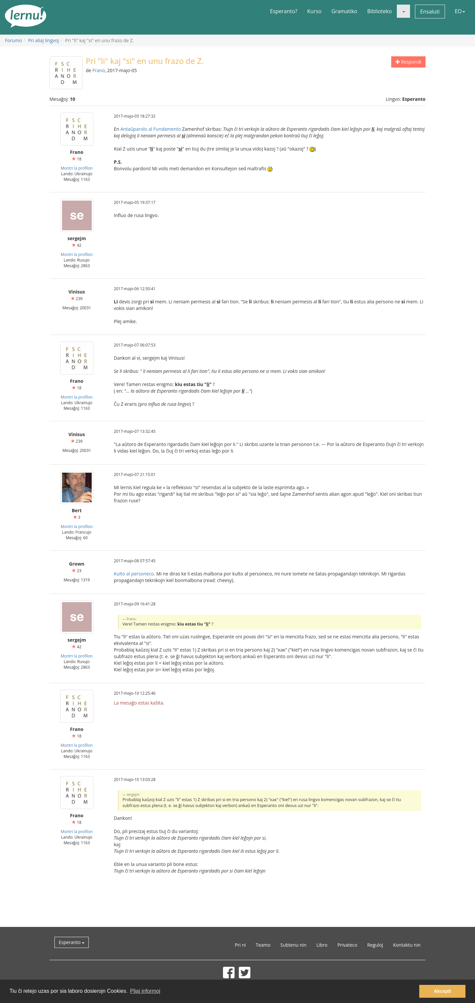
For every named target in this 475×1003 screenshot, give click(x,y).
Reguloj (375, 945)
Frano (98, 70)
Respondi (408, 62)
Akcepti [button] (442, 991)
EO (460, 11)
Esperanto (71, 942)
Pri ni (240, 945)
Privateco (347, 945)
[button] (403, 11)
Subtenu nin (293, 945)
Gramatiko (345, 11)
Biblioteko (379, 11)
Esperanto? (284, 11)
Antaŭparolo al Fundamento (150, 129)
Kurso (314, 11)
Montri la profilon (77, 168)
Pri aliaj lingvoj (43, 40)
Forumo (13, 40)
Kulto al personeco (134, 574)
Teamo (263, 945)
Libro (322, 945)
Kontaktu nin (407, 945)
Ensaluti (430, 11)
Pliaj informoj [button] (145, 991)
